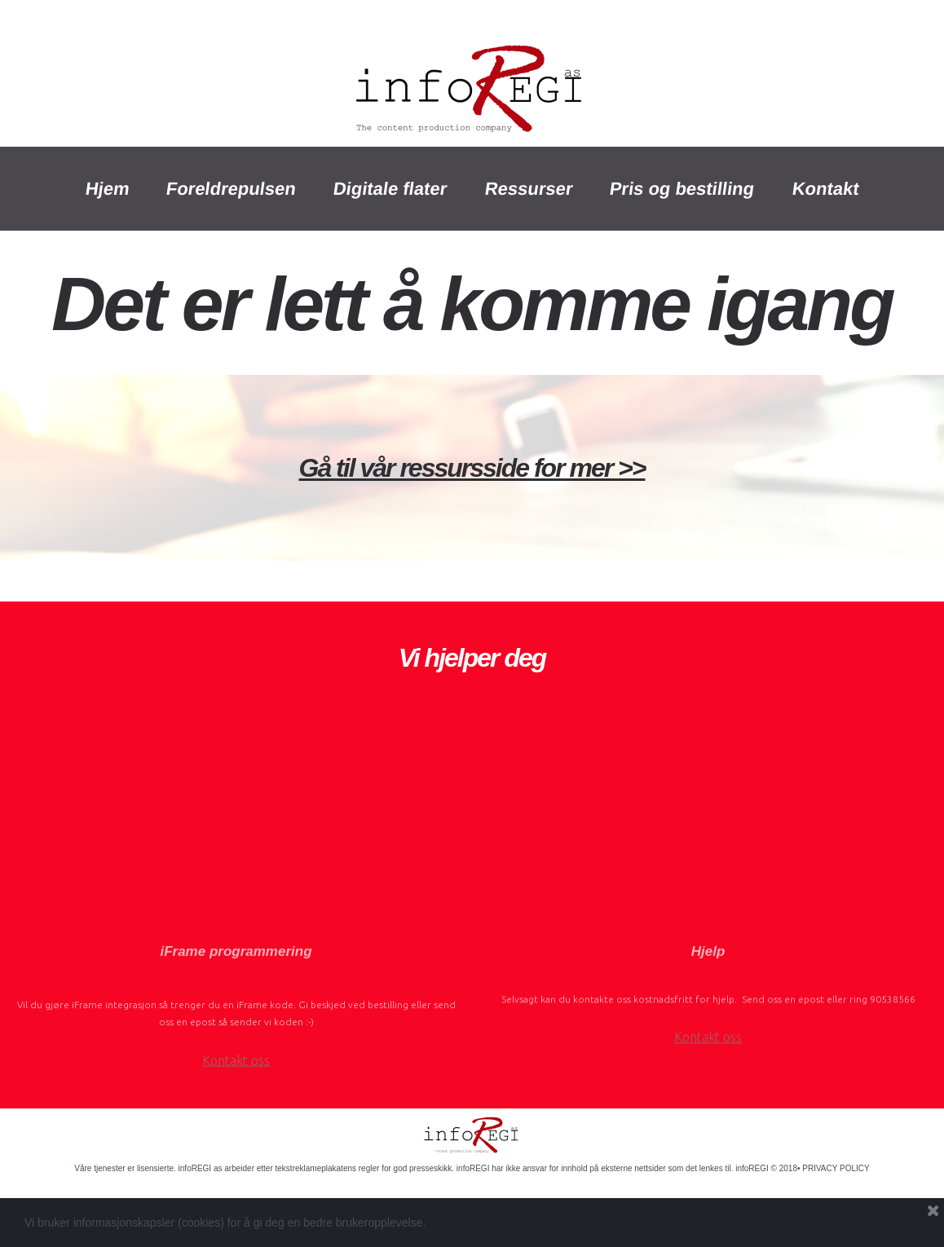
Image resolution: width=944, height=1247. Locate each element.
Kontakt (825, 188)
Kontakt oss (236, 1100)
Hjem (107, 188)
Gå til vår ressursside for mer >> (472, 467)
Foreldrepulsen (231, 188)
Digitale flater (391, 188)
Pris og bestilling (683, 188)
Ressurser (528, 188)
